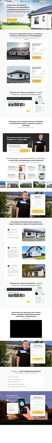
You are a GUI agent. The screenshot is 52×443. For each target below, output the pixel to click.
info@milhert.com (10, 430)
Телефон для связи (34, 371)
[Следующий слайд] (43, 138)
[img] (21, 1)
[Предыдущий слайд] (8, 138)
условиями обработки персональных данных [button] (21, 170)
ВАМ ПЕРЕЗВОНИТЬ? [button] (42, 1)
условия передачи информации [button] (40, 231)
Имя (32, 367)
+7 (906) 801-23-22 (35, 1)
